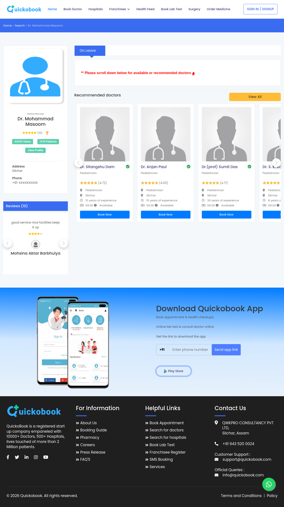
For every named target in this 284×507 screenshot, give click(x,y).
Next (63, 243)
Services (157, 466)
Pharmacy (89, 437)
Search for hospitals (168, 437)
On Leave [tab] (88, 50)
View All (255, 96)
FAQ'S (85, 459)
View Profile (35, 150)
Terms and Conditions (241, 495)
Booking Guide (93, 430)
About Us (88, 423)
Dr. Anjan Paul (154, 167)
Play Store (173, 371)
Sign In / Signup (260, 9)
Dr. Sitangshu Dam (97, 167)
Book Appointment (167, 423)
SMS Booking (161, 459)
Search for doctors (167, 430)
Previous (7, 243)
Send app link (226, 349)
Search (20, 25)
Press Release (92, 452)
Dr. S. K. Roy (273, 167)
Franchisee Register (168, 452)
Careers (87, 444)
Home (7, 25)
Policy (272, 495)
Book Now (105, 214)
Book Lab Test (162, 444)
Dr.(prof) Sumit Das (220, 167)
